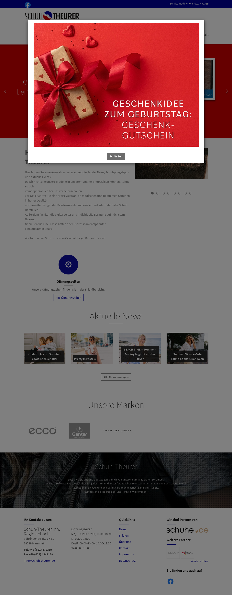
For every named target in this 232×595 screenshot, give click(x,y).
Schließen (116, 156)
